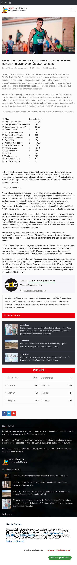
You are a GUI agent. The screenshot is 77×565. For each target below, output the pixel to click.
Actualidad (24, 325)
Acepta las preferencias (60, 557)
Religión (11, 400)
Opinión (11, 393)
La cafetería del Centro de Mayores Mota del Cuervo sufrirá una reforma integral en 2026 (6, 484)
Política (44, 393)
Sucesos (45, 400)
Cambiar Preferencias (33, 550)
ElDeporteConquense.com (35, 291)
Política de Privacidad (15, 541)
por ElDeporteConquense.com (16, 68)
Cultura (11, 385)
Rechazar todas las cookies (58, 550)
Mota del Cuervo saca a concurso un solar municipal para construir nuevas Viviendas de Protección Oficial (6, 493)
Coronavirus (47, 378)
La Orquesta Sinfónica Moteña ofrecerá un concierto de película (6, 476)
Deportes (45, 385)
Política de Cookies (27, 535)
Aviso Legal (48, 533)
